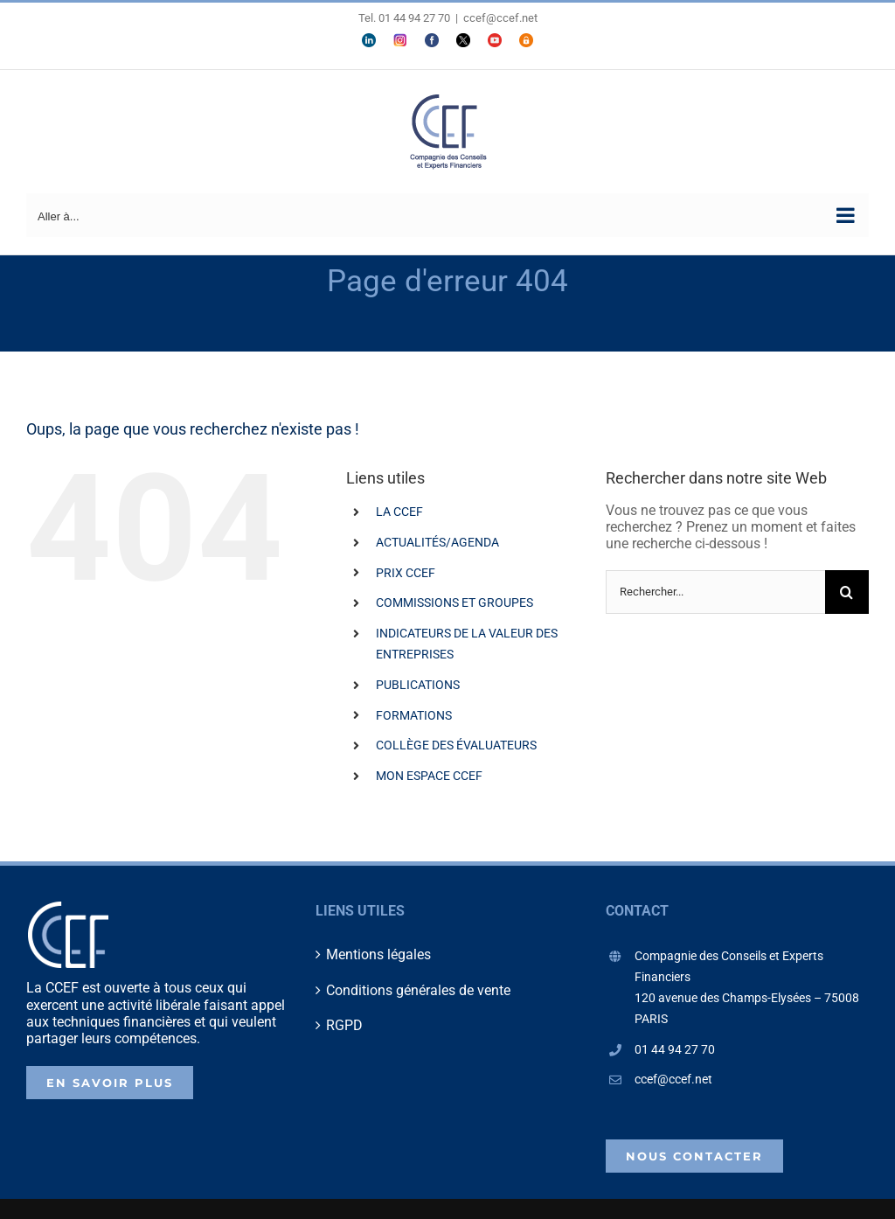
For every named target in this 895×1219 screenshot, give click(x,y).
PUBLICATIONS (418, 685)
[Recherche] (847, 592)
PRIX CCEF (405, 573)
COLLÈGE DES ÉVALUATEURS (456, 745)
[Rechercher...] (715, 592)
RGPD (344, 1025)
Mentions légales (378, 954)
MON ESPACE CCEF (429, 776)
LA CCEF (399, 512)
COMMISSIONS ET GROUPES (454, 603)
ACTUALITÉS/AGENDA (437, 542)
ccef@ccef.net (500, 17)
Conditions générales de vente (418, 990)
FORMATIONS (414, 715)
